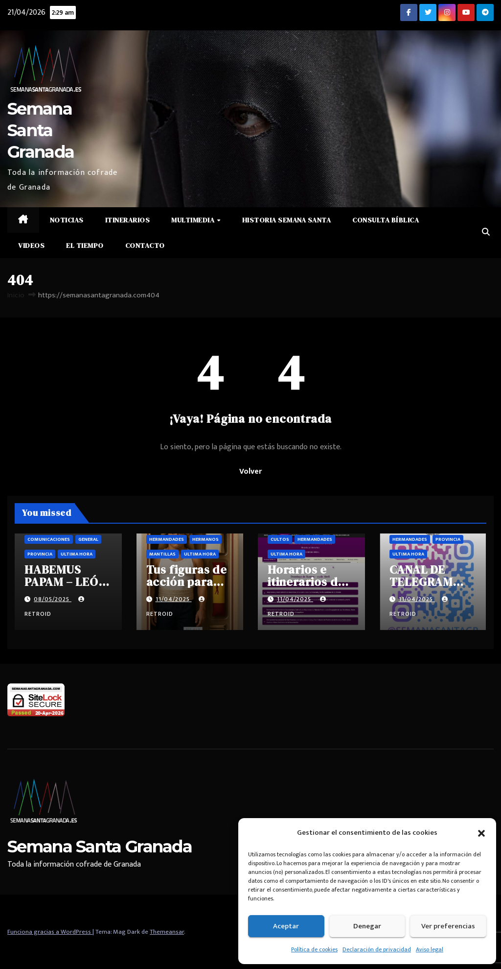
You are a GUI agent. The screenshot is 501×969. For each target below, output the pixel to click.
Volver (250, 471)
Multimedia (193, 220)
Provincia (39, 554)
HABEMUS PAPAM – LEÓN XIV (65, 581)
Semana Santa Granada (40, 130)
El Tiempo (85, 245)
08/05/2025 (52, 599)
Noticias (67, 220)
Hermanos (205, 539)
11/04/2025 (174, 599)
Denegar (367, 926)
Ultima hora (76, 554)
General (88, 539)
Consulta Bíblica (385, 220)
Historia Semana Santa (286, 220)
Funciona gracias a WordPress (49, 931)
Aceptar (286, 926)
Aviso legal (429, 949)
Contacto (145, 245)
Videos (31, 245)
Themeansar (167, 931)
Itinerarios (127, 220)
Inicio (15, 295)
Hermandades (166, 539)
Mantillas (162, 554)
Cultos (280, 539)
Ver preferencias (448, 926)
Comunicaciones (48, 539)
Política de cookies (314, 949)
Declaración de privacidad (376, 949)
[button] (481, 833)
